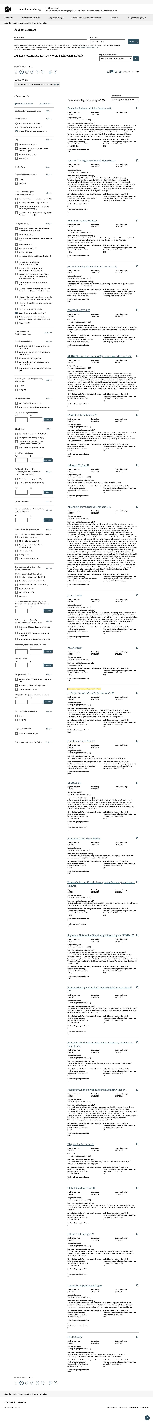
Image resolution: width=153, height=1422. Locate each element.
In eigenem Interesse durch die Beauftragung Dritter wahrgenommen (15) (34, 208)
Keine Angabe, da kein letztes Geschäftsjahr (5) (34, 639)
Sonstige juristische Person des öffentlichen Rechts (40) (33, 284)
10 (108, 72)
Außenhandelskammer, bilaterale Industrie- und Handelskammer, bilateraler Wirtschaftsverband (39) (34, 291)
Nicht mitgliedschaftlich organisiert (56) (31, 448)
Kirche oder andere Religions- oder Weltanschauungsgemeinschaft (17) (30, 269)
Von (16, 415)
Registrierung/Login (137, 18)
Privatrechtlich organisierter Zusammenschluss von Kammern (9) (35, 304)
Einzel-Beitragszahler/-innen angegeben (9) (33, 685)
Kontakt (114, 18)
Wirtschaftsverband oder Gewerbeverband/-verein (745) (35, 240)
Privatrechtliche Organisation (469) (30, 309)
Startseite (8, 18)
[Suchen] (133, 41)
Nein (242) (22, 183)
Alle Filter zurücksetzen (23, 103)
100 (120, 72)
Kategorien (93, 37)
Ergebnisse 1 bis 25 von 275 (23, 66)
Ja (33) (21, 179)
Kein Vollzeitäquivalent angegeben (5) (31, 483)
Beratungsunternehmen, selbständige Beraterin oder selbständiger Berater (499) (34, 230)
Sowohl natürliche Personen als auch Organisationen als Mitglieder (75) (31, 443)
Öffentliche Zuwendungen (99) (29, 541)
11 (50, 71)
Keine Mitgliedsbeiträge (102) (28, 689)
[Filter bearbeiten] (54, 84)
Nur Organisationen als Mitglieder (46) (31, 438)
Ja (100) (21, 386)
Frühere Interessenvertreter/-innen (30, 127)
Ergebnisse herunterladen (107, 55)
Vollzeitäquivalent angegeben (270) (30, 479)
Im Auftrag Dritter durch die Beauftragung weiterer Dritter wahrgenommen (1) (35, 214)
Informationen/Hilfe (30, 18)
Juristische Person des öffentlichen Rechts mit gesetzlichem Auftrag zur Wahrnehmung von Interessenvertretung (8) (34, 276)
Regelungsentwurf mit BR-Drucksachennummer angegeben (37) (34, 353)
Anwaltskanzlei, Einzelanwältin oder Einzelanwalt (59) (35, 257)
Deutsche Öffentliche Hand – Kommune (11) (33, 585)
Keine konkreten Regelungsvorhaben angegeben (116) (35, 369)
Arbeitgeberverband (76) (27, 244)
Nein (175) (22, 390)
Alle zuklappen (46, 103)
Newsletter (22, 1402)
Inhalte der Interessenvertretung (87, 18)
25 (112, 72)
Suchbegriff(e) (19, 37)
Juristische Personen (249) (27, 144)
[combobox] (107, 41)
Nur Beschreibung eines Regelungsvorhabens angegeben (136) (34, 363)
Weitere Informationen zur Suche (88, 47)
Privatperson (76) (24, 323)
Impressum (145, 1407)
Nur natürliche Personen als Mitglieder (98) (33, 434)
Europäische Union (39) (26, 588)
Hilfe (6, 1402)
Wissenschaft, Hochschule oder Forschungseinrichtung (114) (29, 263)
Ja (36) (21, 716)
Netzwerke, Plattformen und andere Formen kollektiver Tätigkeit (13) (33, 150)
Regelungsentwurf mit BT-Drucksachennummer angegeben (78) (34, 347)
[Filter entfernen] (57, 84)
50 (116, 72)
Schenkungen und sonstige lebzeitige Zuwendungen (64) (31, 546)
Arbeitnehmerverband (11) (27, 248)
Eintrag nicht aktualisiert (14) (28, 733)
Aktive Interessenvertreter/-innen (29, 123)
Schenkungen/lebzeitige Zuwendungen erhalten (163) (34, 628)
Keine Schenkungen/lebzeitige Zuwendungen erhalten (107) (34, 634)
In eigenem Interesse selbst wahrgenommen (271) (35, 199)
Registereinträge (56, 17)
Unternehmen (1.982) (26, 234)
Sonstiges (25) (23, 555)
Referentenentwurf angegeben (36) (30, 358)
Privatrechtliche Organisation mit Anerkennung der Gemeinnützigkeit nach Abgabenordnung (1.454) (35, 298)
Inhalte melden (134, 1407)
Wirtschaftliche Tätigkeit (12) (28, 537)
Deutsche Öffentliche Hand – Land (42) (32, 581)
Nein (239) (22, 720)
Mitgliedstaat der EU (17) (27, 592)
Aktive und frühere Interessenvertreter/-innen (33, 131)
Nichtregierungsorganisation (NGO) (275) (32, 313)
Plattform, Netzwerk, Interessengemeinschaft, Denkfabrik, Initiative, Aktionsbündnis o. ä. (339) (34, 318)
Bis (31, 415)
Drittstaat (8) (23, 596)
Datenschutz (123, 1407)
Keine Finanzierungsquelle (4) (29, 558)
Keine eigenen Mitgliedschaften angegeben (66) (34, 407)
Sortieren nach (116, 96)
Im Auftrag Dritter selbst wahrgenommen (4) (33, 203)
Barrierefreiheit (112, 1407)
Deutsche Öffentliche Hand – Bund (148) (32, 577)
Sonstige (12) (23, 158)
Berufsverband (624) (25, 252)
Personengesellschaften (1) (28, 154)
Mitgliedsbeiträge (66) (26, 551)
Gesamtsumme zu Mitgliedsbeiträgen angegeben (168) (35, 681)
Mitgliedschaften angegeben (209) (30, 403)
